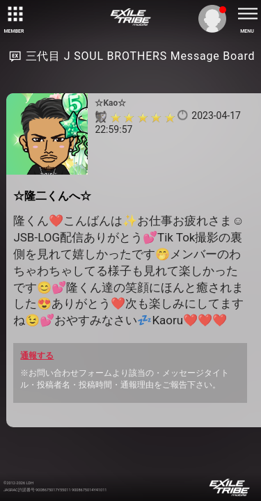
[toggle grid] (14, 14)
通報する (37, 355)
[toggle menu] (247, 14)
